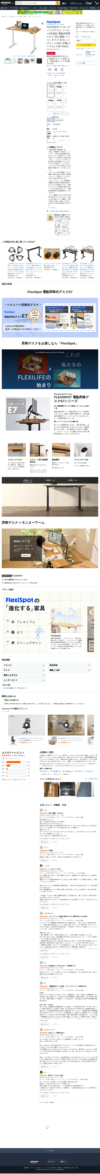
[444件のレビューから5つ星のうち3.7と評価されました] (32, 777)
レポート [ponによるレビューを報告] (55, 1012)
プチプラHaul (13, 8)
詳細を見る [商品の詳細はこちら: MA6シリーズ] (25, 590)
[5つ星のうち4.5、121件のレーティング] (13, 275)
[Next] (67, 113)
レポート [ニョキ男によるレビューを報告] (55, 943)
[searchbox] (39, 3)
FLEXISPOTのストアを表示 (55, 24)
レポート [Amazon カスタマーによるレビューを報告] (55, 1102)
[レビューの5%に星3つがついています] (16, 804)
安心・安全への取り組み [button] (56, 75)
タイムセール (83, 8)
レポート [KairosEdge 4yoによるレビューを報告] (55, 992)
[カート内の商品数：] (97, 3)
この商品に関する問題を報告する (58, 211)
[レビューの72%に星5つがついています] (16, 797)
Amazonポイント (25, 8)
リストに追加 (81, 63)
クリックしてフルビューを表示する (23, 56)
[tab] (28, 515)
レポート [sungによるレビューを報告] (55, 877)
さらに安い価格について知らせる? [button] (15, 723)
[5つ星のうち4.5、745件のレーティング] (31, 275)
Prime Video (73, 8)
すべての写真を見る (91, 814)
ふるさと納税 (43, 8)
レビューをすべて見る (47, 1137)
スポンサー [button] (5, 746)
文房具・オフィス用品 (8, 16)
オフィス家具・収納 (20, 16)
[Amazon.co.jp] (7, 3)
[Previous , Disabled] (50, 113)
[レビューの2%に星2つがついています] (16, 807)
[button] (4, 8)
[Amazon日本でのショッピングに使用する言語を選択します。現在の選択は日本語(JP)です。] (64, 3)
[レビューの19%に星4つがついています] (16, 801)
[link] (16, 269)
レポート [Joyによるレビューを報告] (55, 1131)
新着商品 (92, 8)
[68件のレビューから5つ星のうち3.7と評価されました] (71, 777)
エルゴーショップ (90, 48)
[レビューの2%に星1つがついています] (16, 811)
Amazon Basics (63, 8)
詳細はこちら (65, 66)
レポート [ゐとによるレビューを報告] (55, 1059)
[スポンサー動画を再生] (26, 760)
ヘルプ (34, 8)
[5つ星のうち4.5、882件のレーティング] (49, 267)
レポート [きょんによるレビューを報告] (55, 895)
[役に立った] (45, 877)
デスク (29, 16)
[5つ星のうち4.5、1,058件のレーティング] (67, 275)
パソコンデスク (36, 16)
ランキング (52, 8)
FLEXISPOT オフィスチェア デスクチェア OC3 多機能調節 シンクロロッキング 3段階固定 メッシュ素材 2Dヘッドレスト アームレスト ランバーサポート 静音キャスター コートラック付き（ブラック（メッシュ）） (32, 774)
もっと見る (51, 207)
